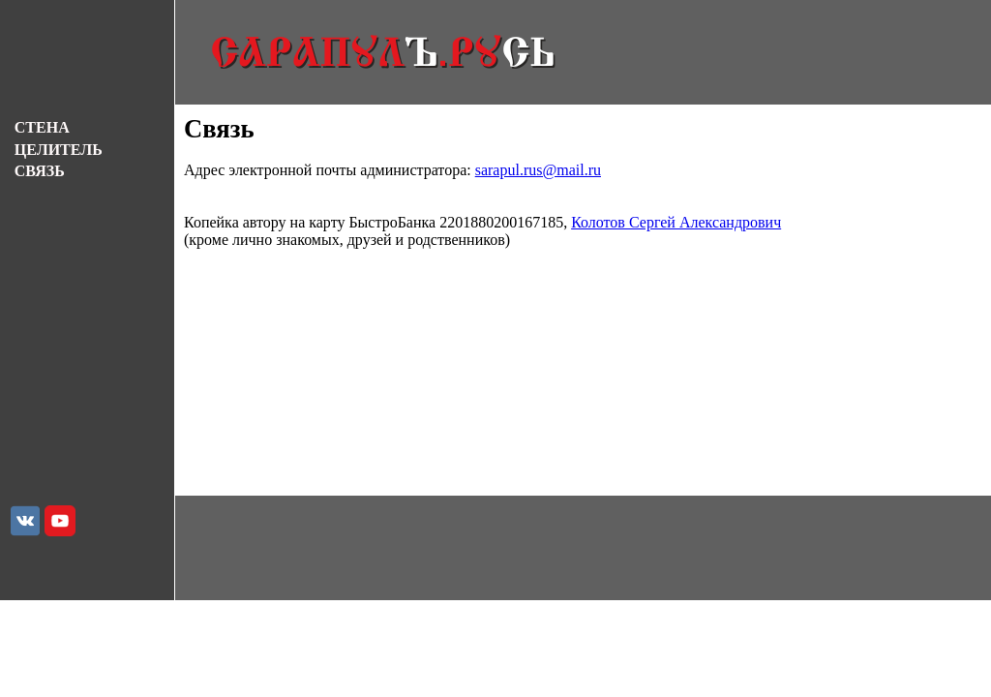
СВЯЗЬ (40, 171)
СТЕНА (42, 127)
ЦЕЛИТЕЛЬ (59, 149)
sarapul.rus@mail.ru (538, 170)
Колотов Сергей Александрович (676, 222)
